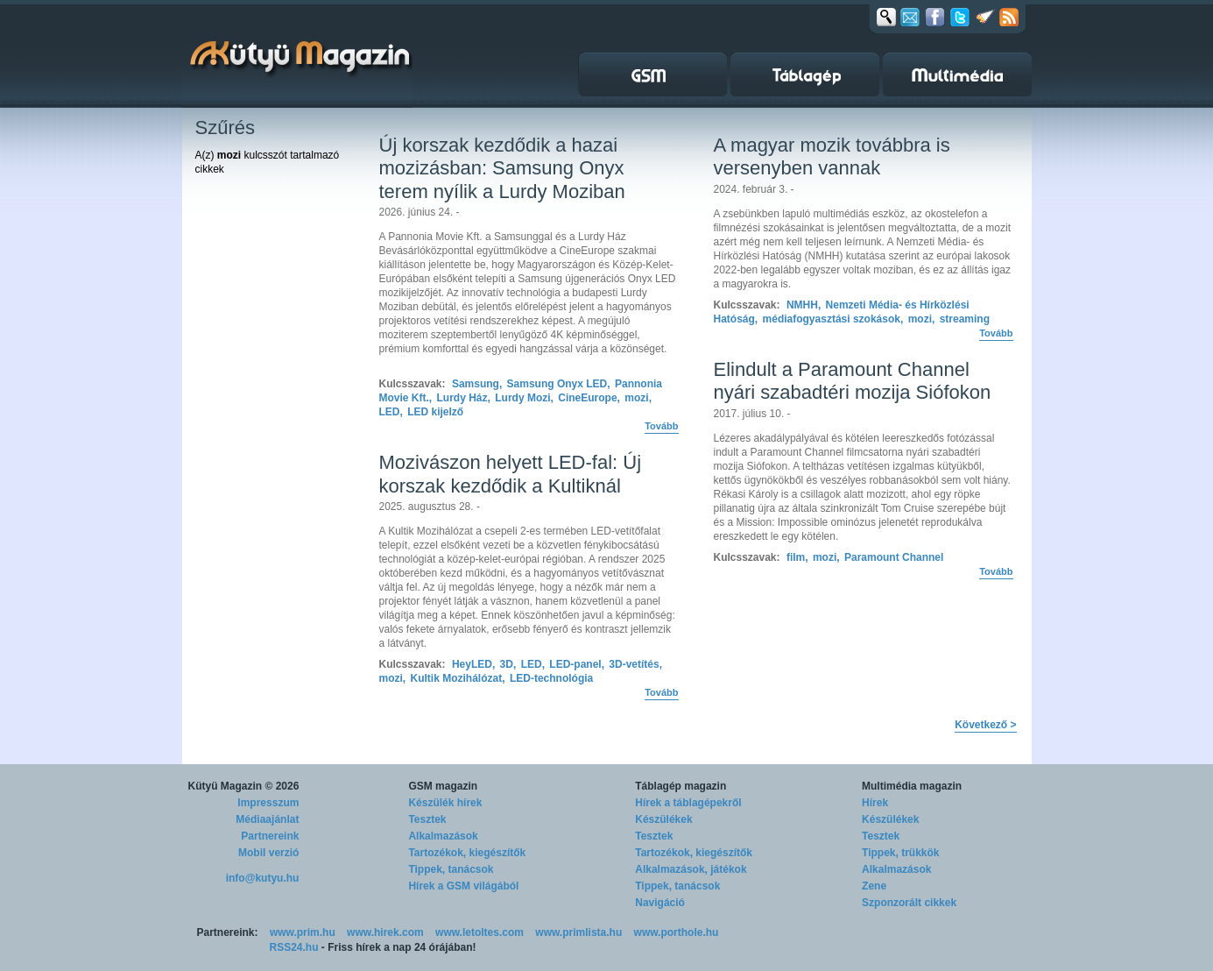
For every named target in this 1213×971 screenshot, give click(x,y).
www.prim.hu (302, 932)
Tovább (661, 426)
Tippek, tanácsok (450, 869)
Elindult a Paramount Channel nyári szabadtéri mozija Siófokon (852, 380)
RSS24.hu (294, 947)
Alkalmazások (442, 836)
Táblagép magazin (680, 786)
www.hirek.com (385, 932)
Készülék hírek (445, 803)
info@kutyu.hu (263, 878)
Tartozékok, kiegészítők (466, 853)
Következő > (985, 725)
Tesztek (427, 819)
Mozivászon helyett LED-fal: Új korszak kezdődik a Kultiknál (510, 473)
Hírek (875, 803)
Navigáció (660, 903)
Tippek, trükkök (900, 853)
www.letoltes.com (479, 932)
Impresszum (268, 803)
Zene (874, 886)
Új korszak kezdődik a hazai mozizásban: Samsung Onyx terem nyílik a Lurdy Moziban (502, 168)
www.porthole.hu (676, 932)
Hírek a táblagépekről (688, 803)
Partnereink (270, 836)
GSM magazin (442, 786)
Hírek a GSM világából (463, 886)
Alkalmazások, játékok (690, 869)
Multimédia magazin (912, 786)
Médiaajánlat (267, 819)
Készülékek (663, 819)
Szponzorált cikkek (909, 903)
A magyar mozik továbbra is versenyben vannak (832, 156)
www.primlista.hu (578, 932)
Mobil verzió (268, 853)
